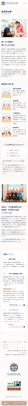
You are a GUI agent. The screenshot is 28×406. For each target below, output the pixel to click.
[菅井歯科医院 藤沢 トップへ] (9, 3)
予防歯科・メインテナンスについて (16, 325)
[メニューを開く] (25, 3)
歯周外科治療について (17, 305)
